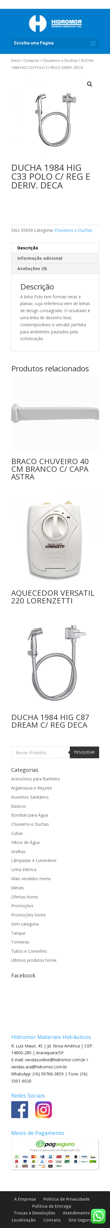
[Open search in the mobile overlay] (55, 752)
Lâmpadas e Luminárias (34, 860)
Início (15, 60)
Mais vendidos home (31, 878)
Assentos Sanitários (30, 797)
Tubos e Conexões (29, 951)
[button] (89, 84)
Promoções (22, 905)
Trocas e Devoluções (34, 1213)
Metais (17, 888)
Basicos (18, 806)
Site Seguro (80, 1220)
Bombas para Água (29, 815)
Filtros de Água (25, 842)
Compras (31, 60)
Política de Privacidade (66, 1199)
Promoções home (28, 915)
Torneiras (20, 942)
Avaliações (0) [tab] (32, 268)
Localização (24, 1220)
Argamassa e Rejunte (31, 788)
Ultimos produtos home (34, 960)
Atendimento (76, 1213)
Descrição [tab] (27, 248)
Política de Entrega (51, 1206)
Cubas (17, 833)
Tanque (18, 933)
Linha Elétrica (23, 869)
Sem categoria (25, 924)
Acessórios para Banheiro (35, 779)
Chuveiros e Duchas (60, 60)
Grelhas (18, 851)
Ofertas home (24, 897)
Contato (52, 1220)
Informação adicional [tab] (39, 258)
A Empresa (25, 1199)
